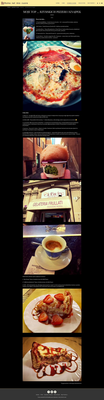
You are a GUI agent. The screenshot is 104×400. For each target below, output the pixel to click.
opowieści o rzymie (15, 7)
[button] (92, 3)
